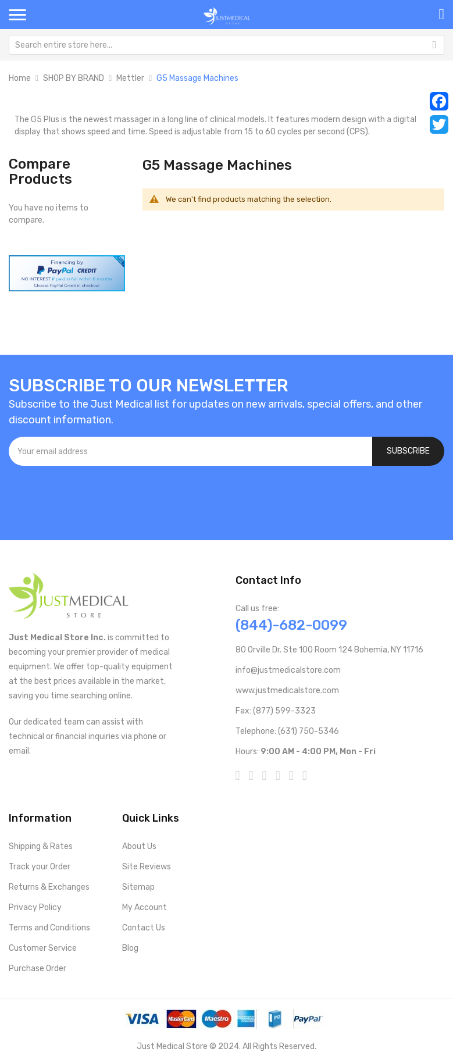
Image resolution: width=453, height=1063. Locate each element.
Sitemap (138, 887)
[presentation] (97, 497)
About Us (139, 846)
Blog (130, 948)
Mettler (130, 78)
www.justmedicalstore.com (287, 690)
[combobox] (226, 45)
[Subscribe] (408, 451)
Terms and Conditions (49, 928)
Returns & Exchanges (49, 887)
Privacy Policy (35, 907)
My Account (144, 907)
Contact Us (143, 928)
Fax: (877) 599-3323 (276, 711)
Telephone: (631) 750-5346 (287, 731)
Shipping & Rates (41, 846)
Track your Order (39, 867)
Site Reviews (146, 867)
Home (20, 78)
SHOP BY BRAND (73, 78)
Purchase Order (37, 968)
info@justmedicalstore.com (288, 670)
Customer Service (43, 948)
